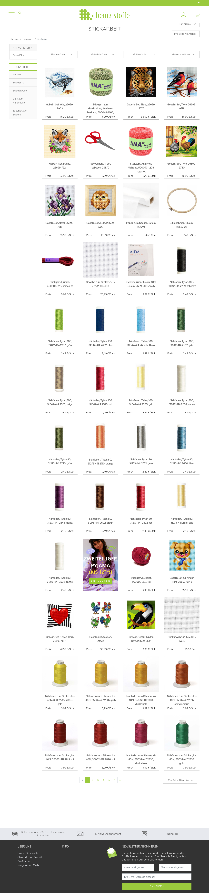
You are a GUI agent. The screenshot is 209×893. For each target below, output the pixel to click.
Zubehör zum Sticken (20, 117)
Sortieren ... (185, 28)
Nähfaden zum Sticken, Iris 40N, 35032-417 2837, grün (181, 763)
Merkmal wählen (181, 59)
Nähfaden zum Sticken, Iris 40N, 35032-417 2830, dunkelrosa (141, 763)
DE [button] (197, 3)
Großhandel (24, 865)
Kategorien (28, 43)
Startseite (14, 43)
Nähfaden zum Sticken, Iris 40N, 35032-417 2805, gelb (59, 704)
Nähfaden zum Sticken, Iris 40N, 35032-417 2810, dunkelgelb (141, 704)
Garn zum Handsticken (19, 105)
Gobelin (17, 79)
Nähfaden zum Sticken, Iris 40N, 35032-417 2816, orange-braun (181, 704)
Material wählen (99, 59)
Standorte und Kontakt (30, 861)
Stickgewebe (20, 95)
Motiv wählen (140, 59)
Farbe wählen (58, 59)
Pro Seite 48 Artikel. (185, 38)
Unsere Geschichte (28, 857)
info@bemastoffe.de (28, 869)
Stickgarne (18, 87)
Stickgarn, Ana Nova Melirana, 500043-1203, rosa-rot (141, 172)
